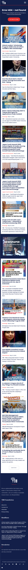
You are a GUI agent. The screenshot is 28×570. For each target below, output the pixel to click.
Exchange (4, 116)
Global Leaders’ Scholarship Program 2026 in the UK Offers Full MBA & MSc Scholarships (13, 46)
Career (4, 424)
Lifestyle (4, 387)
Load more (14, 467)
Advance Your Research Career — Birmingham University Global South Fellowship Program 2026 (13, 319)
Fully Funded (5, 51)
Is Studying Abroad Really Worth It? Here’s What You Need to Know (13, 451)
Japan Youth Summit (7, 153)
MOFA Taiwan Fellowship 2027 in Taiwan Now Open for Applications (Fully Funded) (13, 112)
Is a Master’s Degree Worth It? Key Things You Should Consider (13, 384)
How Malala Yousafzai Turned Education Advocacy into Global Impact (13, 351)
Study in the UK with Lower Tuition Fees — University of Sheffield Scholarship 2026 (11, 221)
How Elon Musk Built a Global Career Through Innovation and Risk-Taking (13, 80)
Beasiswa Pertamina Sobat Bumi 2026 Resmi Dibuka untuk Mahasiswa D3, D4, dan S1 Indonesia (13, 281)
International (5, 84)
